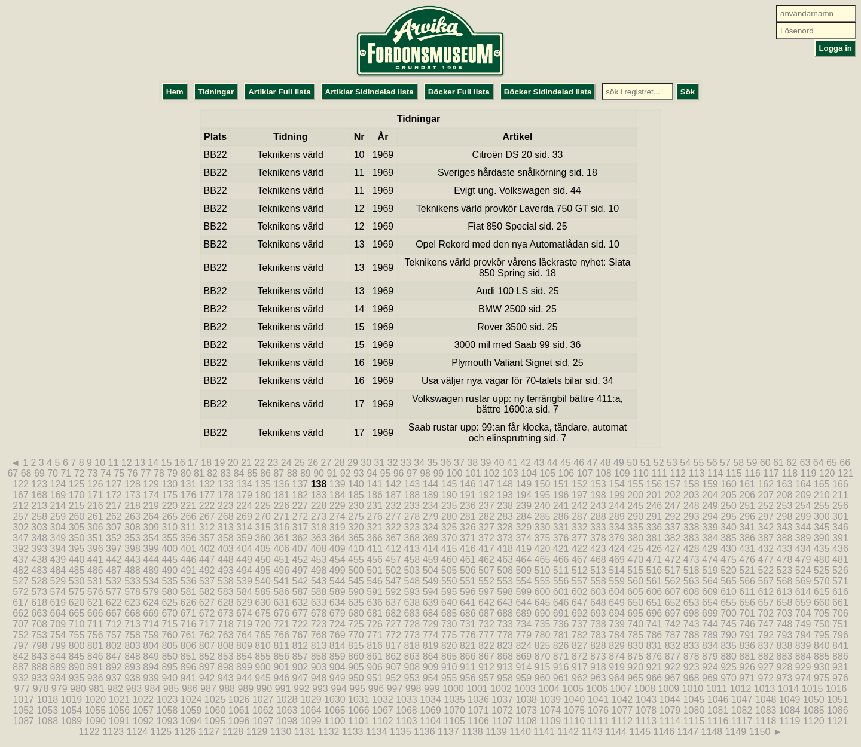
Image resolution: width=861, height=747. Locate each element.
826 (561, 646)
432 (766, 549)
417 (486, 549)
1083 (766, 710)
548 (412, 581)
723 (319, 624)
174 (151, 495)
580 (169, 592)
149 (523, 484)
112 (678, 473)
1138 (472, 732)
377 (580, 538)
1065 (335, 710)
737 (580, 624)
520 (728, 570)
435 (822, 549)
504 (431, 570)
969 (710, 678)
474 (710, 559)
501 (375, 570)
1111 (598, 721)
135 (263, 484)
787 (673, 635)
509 (523, 570)
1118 (766, 721)
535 (169, 581)
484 (58, 570)
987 (208, 689)
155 (635, 484)
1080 (694, 710)
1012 (741, 689)
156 (654, 484)
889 (58, 667)
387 (766, 538)
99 (438, 473)
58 (738, 463)
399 (151, 549)
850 (169, 656)
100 (455, 473)
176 (189, 495)
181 (281, 495)
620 (77, 602)
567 (766, 581)
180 (263, 495)
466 (561, 559)
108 (604, 473)
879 (710, 656)
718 (226, 624)
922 (673, 667)
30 (366, 463)
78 (159, 473)
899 (244, 667)
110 (641, 473)
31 (379, 463)
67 (12, 473)
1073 (526, 710)
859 (337, 656)
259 (58, 516)
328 (505, 527)
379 (617, 538)
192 (486, 495)
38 (472, 463)
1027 (263, 699)
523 (785, 570)
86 (265, 473)
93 (358, 473)
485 (77, 570)
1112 (622, 721)
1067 (382, 710)
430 (728, 549)
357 (207, 538)
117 (771, 473)
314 (244, 527)
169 (58, 495)
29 (352, 463)
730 (449, 624)
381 (654, 538)
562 (673, 581)
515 (635, 570)
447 (207, 559)
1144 (616, 732)
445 (169, 559)
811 (281, 646)
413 (412, 549)
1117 (742, 721)
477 (766, 559)
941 (189, 678)
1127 (209, 732)
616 (840, 592)
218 (132, 506)
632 (300, 602)
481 (840, 559)
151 (561, 484)
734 (523, 624)
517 (673, 570)
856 (281, 656)
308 (132, 527)
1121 (837, 721)
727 (393, 624)
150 (543, 484)
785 (635, 635)
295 (728, 516)
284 (523, 516)
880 (728, 656)
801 (95, 646)
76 (132, 473)
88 (292, 473)
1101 (359, 721)
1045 (694, 699)
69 (39, 473)
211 (840, 495)
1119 (790, 721)
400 (169, 549)
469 (617, 559)
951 (375, 678)
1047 (742, 699)
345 (822, 527)
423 (598, 549)
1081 (718, 710)
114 (715, 473)
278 (412, 516)
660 (822, 602)
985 (171, 689)
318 (319, 527)
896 (189, 667)
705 (822, 613)
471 (654, 559)
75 (119, 473)
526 (840, 570)
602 (580, 592)
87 (278, 473)
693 (598, 613)
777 (486, 635)
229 (337, 506)
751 (840, 624)
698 (691, 613)
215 (77, 506)
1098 (287, 721)
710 (77, 624)
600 (543, 592)
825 (543, 646)
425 (635, 549)
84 (239, 473)
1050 (814, 699)
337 (673, 527)
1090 (95, 721)
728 (412, 624)
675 (263, 613)
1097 (263, 721)
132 (207, 484)
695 (635, 613)
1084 (790, 710)
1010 (693, 689)
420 (543, 549)
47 (592, 463)
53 (672, 463)
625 (169, 602)
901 (281, 667)
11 (113, 463)
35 (433, 463)
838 (785, 646)
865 (449, 656)
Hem (175, 91)
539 (244, 581)
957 (486, 678)
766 (281, 635)
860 (356, 656)
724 (337, 624)
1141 (544, 732)
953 (412, 678)
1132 (329, 732)
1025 (215, 699)
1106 (478, 721)
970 (728, 678)
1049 (790, 699)
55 (699, 463)
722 (300, 624)
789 (710, 635)
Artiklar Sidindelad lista (369, 91)
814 (337, 646)
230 (356, 506)
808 (226, 646)
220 (169, 506)
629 (244, 602)
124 (58, 484)
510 (543, 570)
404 (244, 549)
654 (710, 602)
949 (337, 678)
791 (747, 635)
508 (505, 570)
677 (300, 613)
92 (345, 473)
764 (244, 635)
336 (654, 527)
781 (561, 635)
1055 (95, 710)
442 (114, 559)
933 (39, 678)
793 (785, 635)
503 (412, 570)
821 (468, 646)
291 (654, 516)
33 (406, 463)
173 (132, 495)
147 (486, 484)
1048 (766, 699)
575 (77, 592)
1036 (478, 699)
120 (827, 473)
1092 (143, 721)
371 (468, 538)
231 (375, 506)
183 (319, 495)
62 (791, 463)
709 (58, 624)
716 (189, 624)
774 (431, 635)
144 (431, 484)
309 (151, 527)
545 (356, 581)
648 (598, 602)
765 (263, 635)
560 (635, 581)
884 (803, 656)
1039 (550, 699)
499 (337, 570)
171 (95, 495)
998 (413, 689)
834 (710, 646)
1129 (257, 732)
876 (654, 656)
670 (169, 613)
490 (169, 570)
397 (114, 549)
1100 (335, 721)
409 (337, 549)
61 (778, 463)
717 (207, 624)
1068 (406, 710)
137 (300, 484)
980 (78, 689)
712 (114, 624)
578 (132, 592)
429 (710, 549)
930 (822, 667)
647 (580, 602)
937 (114, 678)
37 (459, 463)
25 (299, 463)
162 (766, 484)
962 (580, 678)
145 (449, 484)
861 (375, 656)
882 (766, 656)
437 (21, 559)
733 (505, 624)
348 (39, 538)
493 (226, 570)
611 (747, 592)
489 (151, 570)
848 (132, 656)
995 (357, 689)
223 (226, 506)
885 (822, 656)
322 (393, 527)
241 (561, 506)
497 (300, 570)
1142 (568, 732)
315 (263, 527)
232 (393, 506)
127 (114, 484)
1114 (670, 721)
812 (300, 646)
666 (95, 613)
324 (431, 527)
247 (673, 506)
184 (337, 495)
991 (283, 689)
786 (654, 635)
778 (505, 635)
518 (691, 570)
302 (21, 527)
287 (580, 516)
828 (598, 646)
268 (226, 516)
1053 (47, 710)
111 (659, 473)
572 (21, 592)
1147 (688, 732)
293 (691, 516)
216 (95, 506)
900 (263, 667)
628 (226, 602)
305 (77, 527)
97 (412, 473)
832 (673, 646)
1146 (664, 732)
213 (39, 506)
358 (226, 538)
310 (169, 527)
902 (300, 667)
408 (319, 549)
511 (561, 570)
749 (803, 624)
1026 (239, 699)
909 (431, 667)
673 (226, 613)
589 (337, 592)
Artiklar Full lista (279, 91)
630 (263, 602)
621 (95, 602)
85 (252, 473)
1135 (400, 732)
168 (39, 495)
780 (543, 635)
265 (169, 516)
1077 (622, 710)
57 (725, 463)
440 (77, 559)
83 (225, 473)
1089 (72, 721)
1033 (406, 699)
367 (393, 538)
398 (132, 549)
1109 (550, 721)
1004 (549, 689)
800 (77, 646)
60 (765, 463)
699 (710, 613)
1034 (430, 699)
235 (449, 506)
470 (635, 559)
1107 (502, 721)
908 (412, 667)
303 (39, 527)
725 (356, 624)
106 (566, 473)
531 (95, 581)
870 (543, 656)
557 (580, 581)
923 (691, 667)
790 (728, 635)
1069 (430, 710)
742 (673, 624)
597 (486, 592)
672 (207, 613)
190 (449, 495)
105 (547, 473)
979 (59, 689)
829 (617, 646)
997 (395, 689)
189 (431, 495)
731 (468, 624)
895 (169, 667)
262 (114, 516)
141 (375, 484)
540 (263, 581)
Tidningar (216, 91)
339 (710, 527)
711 (95, 624)
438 (39, 559)
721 (281, 624)
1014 (788, 689)
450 (263, 559)
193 (505, 495)
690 (543, 613)
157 (673, 484)
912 (486, 667)
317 (300, 527)
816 (375, 646)
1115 (694, 721)
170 (77, 495)
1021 (119, 699)
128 (132, 484)
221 (189, 506)
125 (77, 484)
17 (193, 463)
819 (431, 646)
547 (393, 581)
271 (281, 516)
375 (543, 538)
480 (822, 559)
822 (486, 646)
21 (246, 463)
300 (822, 516)
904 (337, 667)
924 (710, 667)
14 (153, 463)
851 (189, 656)
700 (728, 613)
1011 (717, 689)
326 (468, 527)
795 (822, 635)
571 (840, 581)
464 (523, 559)
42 (525, 463)
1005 (573, 689)
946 (281, 678)
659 (803, 602)
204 (710, 495)
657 (766, 602)
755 (77, 635)
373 (505, 538)
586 (281, 592)
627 (207, 602)
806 (189, 646)
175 (169, 495)
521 (747, 570)
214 (58, 506)
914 (523, 667)
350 (77, 538)
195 (543, 495)
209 (803, 495)
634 (337, 602)
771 (375, 635)
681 (375, 613)
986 (190, 689)
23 (273, 463)
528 (39, 581)
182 (300, 495)
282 (486, 516)
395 (77, 549)
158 (691, 484)
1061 (239, 710)
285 (543, 516)
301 (840, 516)
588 (319, 592)
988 (227, 689)
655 (728, 602)
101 (473, 473)
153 (598, 484)
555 (543, 581)
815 (356, 646)
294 (710, 516)
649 (617, 602)
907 (393, 667)
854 (244, 656)
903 (319, 667)
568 (785, 581)
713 (132, 624)
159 (710, 484)
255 (822, 506)
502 (393, 570)
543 (319, 581)
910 (449, 667)
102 (492, 473)
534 (151, 581)
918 (598, 667)
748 (785, 624)
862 (393, 656)
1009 (669, 689)
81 (199, 473)
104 (529, 473)
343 (785, 527)
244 (617, 506)
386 (747, 538)
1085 (814, 710)
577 (114, 592)
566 (747, 581)
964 (617, 678)
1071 (478, 710)
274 (337, 516)
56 (712, 463)
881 (747, 656)
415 (449, 549)
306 (95, 527)
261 (95, 516)
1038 (526, 699)
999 (432, 689)
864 (431, 656)
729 (431, 624)
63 (805, 463)
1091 (119, 721)
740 (635, 624)
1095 (215, 721)
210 (822, 495)
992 (302, 689)
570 (822, 581)
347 (21, 538)
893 (132, 667)
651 (654, 602)
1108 (526, 721)
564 (710, 581)
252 (766, 506)
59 (752, 463)
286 (561, 516)
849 (151, 656)
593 (412, 592)
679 (337, 613)
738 (598, 624)
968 (691, 678)
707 (21, 624)
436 (840, 549)
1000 (453, 689)
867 (486, 656)
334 (617, 527)
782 (580, 635)
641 (468, 602)
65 (831, 463)
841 (840, 646)
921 (654, 667)
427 (673, 549)
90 (318, 473)
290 (635, 516)
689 (523, 613)
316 (281, 527)
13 (140, 463)
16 (180, 463)
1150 (760, 732)
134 (244, 484)
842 (21, 656)
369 (431, 538)
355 (169, 538)
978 (41, 689)
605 (635, 592)
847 (114, 656)
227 (300, 506)
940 (169, 678)
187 (393, 495)
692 (580, 613)
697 (673, 613)
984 (153, 689)
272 (300, 516)
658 (785, 602)
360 (263, 538)
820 (449, 646)
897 (207, 667)
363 (319, 538)
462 (486, 559)
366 (375, 538)
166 (840, 484)
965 (635, 678)
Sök (687, 91)
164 (803, 484)
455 (356, 559)
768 (319, 635)
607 (673, 592)
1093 (167, 721)
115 (734, 473)
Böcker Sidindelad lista (548, 91)
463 (505, 559)
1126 (185, 732)
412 (393, 549)
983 (134, 689)
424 (617, 549)
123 (39, 484)
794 (803, 635)
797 (21, 646)
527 (21, 581)
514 (617, 570)
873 (598, 656)
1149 (736, 732)
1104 (430, 721)
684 (431, 613)
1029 (311, 699)
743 (691, 624)
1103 (406, 721)
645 (543, 602)
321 (375, 527)
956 (468, 678)
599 (523, 592)
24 (286, 463)
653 (691, 602)
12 (126, 463)
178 (226, 495)
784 (617, 635)
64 (818, 463)
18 (206, 463)
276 (375, 516)
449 (244, 559)
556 (561, 581)
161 (747, 484)
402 (207, 549)
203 (691, 495)
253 (785, 506)
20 (233, 463)
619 (58, 602)
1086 (837, 710)
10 (99, 463)
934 (58, 678)
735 (543, 624)
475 (728, 559)
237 (486, 506)
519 (710, 570)
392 (21, 549)
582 (207, 592)
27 (326, 463)
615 (822, 592)
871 (561, 656)
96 (398, 473)
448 (226, 559)
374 (523, 538)
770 (356, 635)
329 (523, 527)
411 (375, 549)
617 (21, 602)
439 (58, 559)
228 (319, 506)
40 (499, 463)
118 (789, 473)
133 (226, 484)
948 (319, 678)
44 (552, 463)
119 (809, 473)
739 (617, 624)
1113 (646, 721)
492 (207, 570)
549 (431, 581)
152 (580, 484)
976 (840, 678)
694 (617, 613)
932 (21, 678)
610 (728, 592)
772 (393, 635)
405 (263, 549)
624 (151, 602)
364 (337, 538)
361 (281, 538)
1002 (501, 689)
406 (281, 549)
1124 (137, 732)
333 (598, 527)
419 (523, 549)
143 (412, 484)
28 (339, 463)
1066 (359, 710)
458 (412, 559)
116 (752, 473)
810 (263, 646)
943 (226, 678)
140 (356, 484)
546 (375, 581)
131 (189, 484)
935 (77, 678)
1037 (502, 699)
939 (151, 678)
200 (635, 495)
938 (132, 678)
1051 (837, 699)
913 (505, 667)
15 (166, 463)
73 (92, 473)
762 (207, 635)
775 (449, 635)
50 (632, 463)
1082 (742, 710)
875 (635, 656)
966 (654, 678)
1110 (574, 721)
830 (635, 646)
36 (446, 463)
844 (58, 656)
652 (673, 602)
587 (300, 592)
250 (728, 506)
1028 (287, 699)
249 (710, 506)
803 (132, 646)
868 (505, 656)
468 (598, 559)
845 (77, 656)
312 (207, 527)
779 (523, 635)
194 (523, 495)
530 (77, 581)
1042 (622, 699)
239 (523, 506)
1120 (814, 721)
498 (319, 570)
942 (207, 678)
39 (486, 463)
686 (468, 613)
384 (710, 538)
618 (39, 602)
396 (95, 549)
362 (300, 538)
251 (747, 506)
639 (431, 602)
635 (356, 602)
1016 (836, 689)
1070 (454, 710)
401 (189, 549)
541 (281, 581)
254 (803, 506)
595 (449, 592)
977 (22, 689)
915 (543, 667)
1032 (382, 699)
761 (189, 635)
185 (356, 495)
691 (561, 613)
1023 (167, 699)
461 (468, 559)
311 (189, 527)
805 (169, 646)
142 (393, 484)
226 (281, 506)
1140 (520, 732)
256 (840, 506)
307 (114, 527)
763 (226, 635)
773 (412, 635)
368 (412, 538)
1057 (143, 710)
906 (375, 667)
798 (39, 646)
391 (840, 538)
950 (356, 678)
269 (244, 516)
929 (803, 667)
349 (58, 538)
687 (486, 613)
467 (580, 559)
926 (747, 667)
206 (747, 495)
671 (189, 613)
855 (263, 656)
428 (691, 549)
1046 (718, 699)
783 (598, 635)
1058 (167, 710)
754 (58, 635)
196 (561, 495)
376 (561, 538)
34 (419, 463)
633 (319, 602)
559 (617, 581)
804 (151, 646)
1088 (47, 721)
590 (356, 592)
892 (114, 667)
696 (654, 613)
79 (172, 473)
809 (244, 646)
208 (785, 495)
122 (21, 484)
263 (132, 516)
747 (766, 624)
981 (96, 689)
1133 (353, 732)
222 (207, 506)
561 (654, 581)
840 (822, 646)
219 (151, 506)
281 (468, 516)
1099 (311, 721)
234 (431, 506)
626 (189, 602)
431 (747, 549)
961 (561, 678)
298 (785, 516)
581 (189, 592)
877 (673, 656)
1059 (191, 710)
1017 (23, 699)
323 (412, 527)
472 (673, 559)
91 (331, 473)
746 (747, 624)
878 (691, 656)
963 (598, 678)
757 (114, 635)
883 (785, 656)
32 (392, 463)
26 (312, 463)
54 (685, 463)
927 (766, 667)
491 (189, 570)
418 (505, 549)
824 (523, 646)
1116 (718, 721)
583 (226, 592)
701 (747, 613)
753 (39, 635)
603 (598, 592)
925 (728, 667)
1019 (72, 699)
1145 (640, 732)
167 (21, 495)
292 (673, 516)
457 (393, 559)
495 (263, 570)
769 (337, 635)
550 (449, 581)
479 (803, 559)
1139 (496, 732)
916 (561, 667)
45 (565, 463)
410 (356, 549)
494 (244, 570)
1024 (191, 699)
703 (785, 613)
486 (95, 570)
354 (151, 538)
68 (26, 473)
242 (580, 506)
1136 (424, 732)
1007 (620, 689)
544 (337, 581)
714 (151, 624)
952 (393, 678)
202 (673, 495)
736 (561, 624)
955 (449, 678)
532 (114, 581)
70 (52, 473)
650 (635, 602)
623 (132, 602)
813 (319, 646)
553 (505, 581)
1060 (215, 710)
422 (580, 549)
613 (785, 592)
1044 (670, 699)
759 (151, 635)
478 (785, 559)
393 (39, 549)
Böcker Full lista (459, 91)
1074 (550, 710)
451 (281, 559)
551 (468, 581)
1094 (191, 721)
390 (822, 538)
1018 (47, 699)
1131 (305, 732)
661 (840, 602)
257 (21, 516)
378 (598, 538)
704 (803, 613)
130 (169, 484)
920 (635, 667)
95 (385, 473)
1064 (311, 710)
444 (151, 559)
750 (822, 624)
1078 (646, 710)
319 (337, 527)
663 (39, 613)
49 (618, 463)
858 (319, 656)
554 (523, 581)
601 (561, 592)
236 (468, 506)
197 (580, 495)
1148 (712, 732)
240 (543, 506)
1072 (502, 710)
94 (372, 473)
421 (561, 549)
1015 (812, 689)
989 (245, 689)
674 (244, 613)
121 (846, 473)
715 (169, 624)
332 (580, 527)
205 (728, 495)
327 (486, 527)
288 (598, 516)
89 (305, 473)
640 (449, 602)
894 (151, 667)
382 (673, 538)
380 (635, 538)
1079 (670, 710)
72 (79, 473)
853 (226, 656)
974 (803, 678)
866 (468, 656)
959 (523, 678)
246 (654, 506)
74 (105, 473)
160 (728, 484)
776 (468, 635)
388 (785, 538)
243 (598, 506)
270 (263, 516)
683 (412, 613)
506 (468, 570)
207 (766, 495)
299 (803, 516)
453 (319, 559)
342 (766, 527)
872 (580, 656)
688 (505, 613)
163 (785, 484)
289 (617, 516)
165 (822, 484)
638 (412, 602)
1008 (645, 689)
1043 (646, 699)
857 (300, 656)
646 (561, 602)
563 (691, 581)
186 (375, 495)
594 (431, 592)
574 (58, 592)
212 (21, 506)
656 (747, 602)
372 (486, 538)
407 (300, 549)
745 (728, 624)
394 (58, 549)
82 (212, 473)
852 (207, 656)
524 (803, 570)
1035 (454, 699)
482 (21, 570)
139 (337, 484)
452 (300, 559)
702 (766, 613)
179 (244, 495)
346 (840, 527)
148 (505, 484)
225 (263, 506)
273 (319, 516)
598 (505, 592)
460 (449, 559)
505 (449, 570)
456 (375, 559)
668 (132, 613)
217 (114, 506)
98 (425, 473)
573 (39, 592)
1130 (281, 732)
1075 (574, 710)
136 (281, 484)
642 (486, 602)
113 (697, 473)
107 (585, 473)
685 (449, 613)
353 (132, 538)
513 (598, 570)
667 (114, 613)
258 (39, 516)
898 (226, 667)
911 (468, 667)
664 (58, 613)
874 (617, 656)
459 (431, 559)
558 (598, 581)
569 (803, 581)
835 (728, 646)
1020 (95, 699)
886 (840, 656)
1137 (448, 732)
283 (505, 516)
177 (207, 495)
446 (189, 559)
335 (635, 527)
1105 (454, 721)
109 (622, 473)
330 (543, 527)
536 (189, 581)
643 (505, 602)
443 (132, 559)
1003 (525, 689)
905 (356, 667)
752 (21, 635)
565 (728, 581)
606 (654, 592)
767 (300, 635)
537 (207, 581)
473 (691, 559)
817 (393, 646)
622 (114, 602)
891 (95, 667)
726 (375, 624)
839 (803, 646)
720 (263, 624)
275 (356, 516)
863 (412, 656)
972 (766, 678)
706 (840, 613)
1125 (161, 732)
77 (146, 473)
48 (605, 463)
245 (635, 506)
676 (281, 613)
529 (58, 581)
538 (226, 581)
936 (95, 678)
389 (803, 538)
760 (169, 635)
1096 (239, 721)
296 (747, 516)
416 (468, 549)
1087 (23, 721)
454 (337, 559)
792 (766, 635)
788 (691, 635)
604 (617, 592)
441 (95, 559)
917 (580, 667)
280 (449, 516)
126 (95, 484)
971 (747, 678)
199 (617, 495)
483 (39, 570)
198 (598, 495)
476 (747, 559)
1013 (764, 689)
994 (339, 689)
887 (21, 667)
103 (510, 473)
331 (561, 527)
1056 (119, 710)
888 (39, 667)
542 (300, 581)
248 (691, 506)
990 (265, 689)
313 (226, 527)
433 (785, 549)
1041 (598, 699)
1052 (23, 710)
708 (39, 624)
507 (486, 570)
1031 (359, 699)
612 (766, 592)
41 (512, 463)
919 (617, 667)
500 (356, 570)
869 (523, 656)
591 (375, 592)
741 (654, 624)
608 (691, 592)
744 (710, 624)
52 (659, 463)
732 (486, 624)
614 (803, 592)
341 (747, 527)
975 (822, 678)
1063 (287, 710)
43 (539, 463)
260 (77, 516)
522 (766, 570)
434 (803, 549)
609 (710, 592)
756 (95, 635)
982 (115, 689)
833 (691, 646)
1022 (143, 699)
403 (226, 549)
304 (58, 527)
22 (259, 463)
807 (207, 646)
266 (189, 516)
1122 (89, 732)
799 (58, 646)
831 (654, 646)
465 (543, 559)
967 (673, 678)
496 (281, 570)
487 (114, 570)
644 (523, 602)
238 (505, 506)
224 (244, 506)
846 (95, 656)
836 (747, 646)
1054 (72, 710)
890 (77, 667)
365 (356, 538)
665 (77, 613)
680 (356, 613)
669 (151, 613)
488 (132, 570)
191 (468, 495)
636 (375, 602)
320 (356, 527)
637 (393, 602)
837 (766, 646)
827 (580, 646)
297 (766, 516)
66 (844, 463)
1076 (598, 710)
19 (220, 463)
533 (132, 581)
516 (654, 570)
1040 (574, 699)
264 (151, 516)
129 (151, 484)
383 (691, 538)
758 (132, 635)
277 (393, 516)
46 (578, 463)
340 (728, 527)
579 (151, 592)
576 (95, 592)
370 (449, 538)
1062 (263, 710)
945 (263, 678)
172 (114, 495)
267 (207, 516)
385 (728, 538)
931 (840, 667)
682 (393, 613)
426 (654, 549)
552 (486, 581)
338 (691, 527)
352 (114, 538)
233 (412, 506)
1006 (596, 689)
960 (543, 678)
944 (244, 678)
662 (21, 613)
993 (320, 689)
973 (785, 678)
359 (244, 538)
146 (468, 484)
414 (431, 549)
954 (431, 678)
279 (431, 516)
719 (244, 624)
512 (580, 570)
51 (645, 463)
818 (412, 646)
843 (39, 656)
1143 (592, 732)
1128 (233, 732)
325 (449, 527)
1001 (477, 689)
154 (617, 484)
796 (840, 635)
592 (393, 592)
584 (244, 592)
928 (785, 667)
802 (114, 646)
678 (319, 613)
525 (822, 570)
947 (300, 678)
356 (189, 538)
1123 (113, 732)
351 (95, 538)
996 (376, 689)
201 (654, 495)
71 (65, 473)
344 (803, 527)
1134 (376, 732)
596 (468, 592)
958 (505, 678)
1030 (335, 699)
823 (505, 646)
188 (412, 495)
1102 (382, 721)
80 (186, 473)
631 (281, 602)
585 (263, 592)
